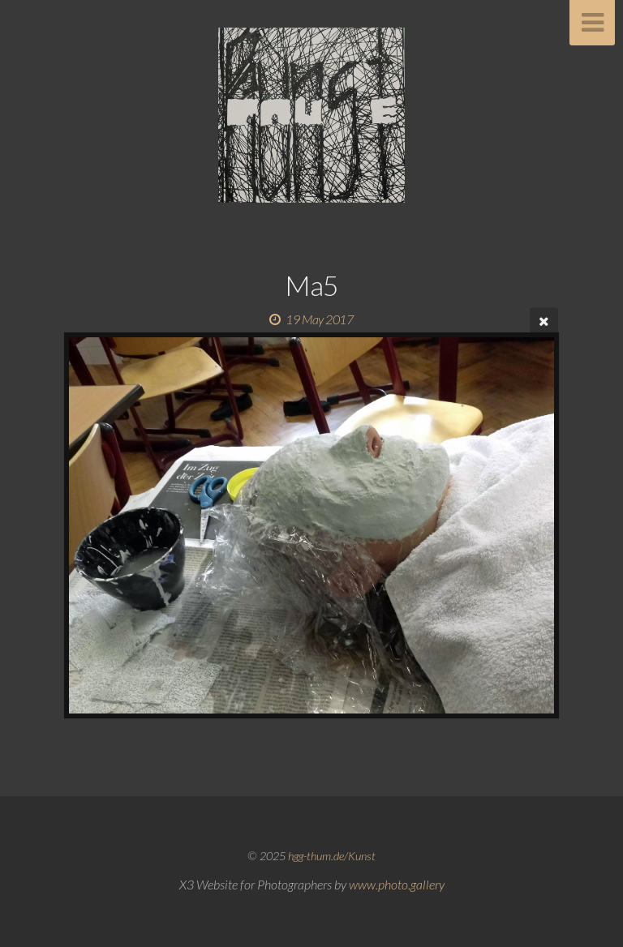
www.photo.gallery (397, 884)
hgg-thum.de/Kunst (332, 856)
